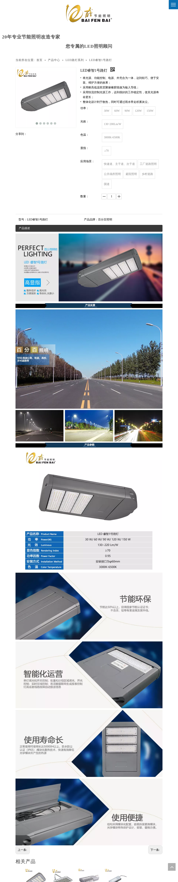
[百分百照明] (89, 13)
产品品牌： (91, 219)
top (172, 867)
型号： (23, 219)
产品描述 (24, 228)
